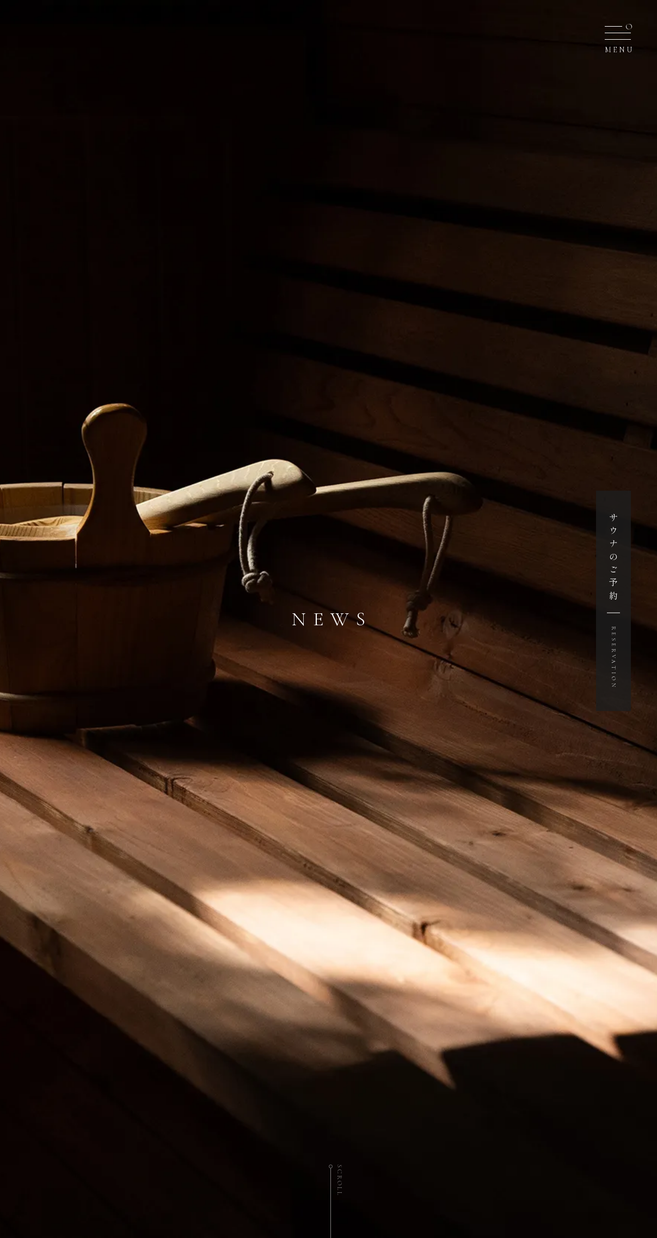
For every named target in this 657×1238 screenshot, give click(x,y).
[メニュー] (618, 36)
